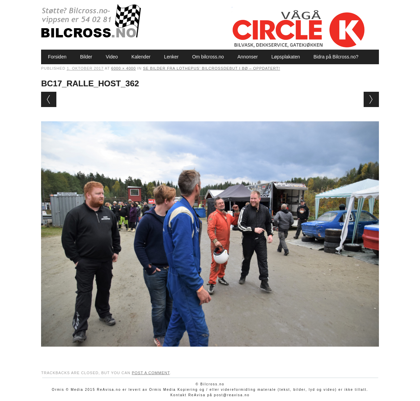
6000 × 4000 (123, 68)
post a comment (151, 373)
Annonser (247, 56)
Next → (371, 99)
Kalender (140, 56)
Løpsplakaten (285, 56)
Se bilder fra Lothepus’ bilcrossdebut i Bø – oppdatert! (211, 68)
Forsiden (57, 56)
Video (112, 56)
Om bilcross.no (208, 56)
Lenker (171, 56)
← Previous (48, 99)
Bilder (86, 56)
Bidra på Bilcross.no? (335, 56)
